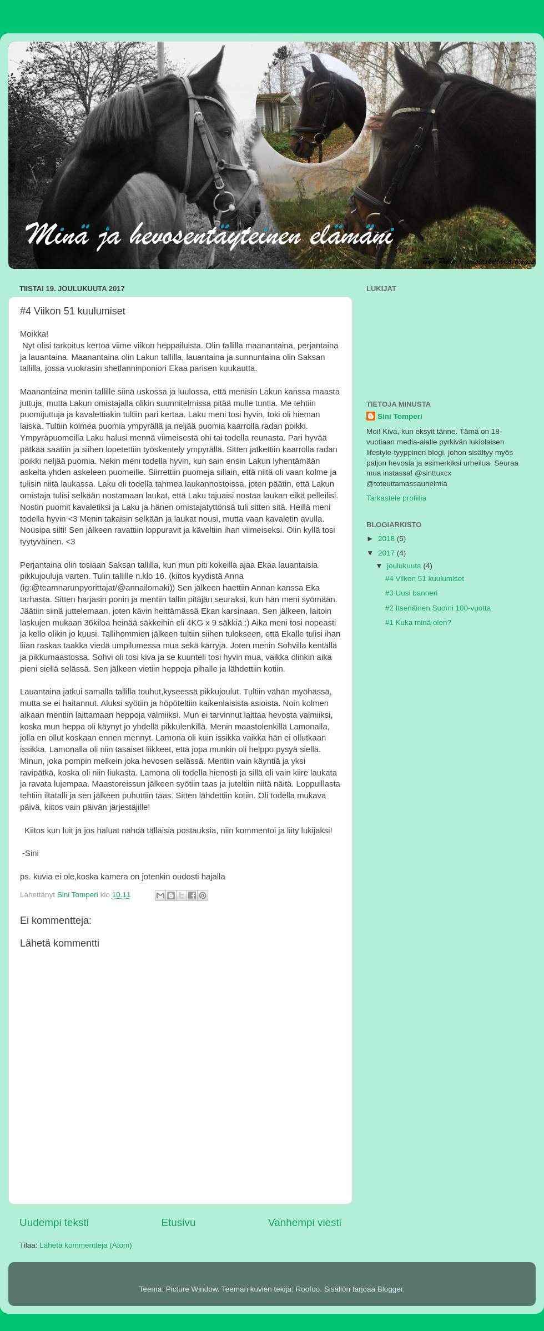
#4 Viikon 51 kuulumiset (424, 578)
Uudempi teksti (54, 1222)
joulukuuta (405, 566)
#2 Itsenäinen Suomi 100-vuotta (438, 608)
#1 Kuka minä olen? (418, 622)
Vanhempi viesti (304, 1222)
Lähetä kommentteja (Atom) (85, 1245)
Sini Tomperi (399, 416)
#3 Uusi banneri (411, 593)
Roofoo (308, 1289)
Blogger (390, 1289)
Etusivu (179, 1222)
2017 (387, 553)
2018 (387, 538)
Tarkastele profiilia (396, 498)
